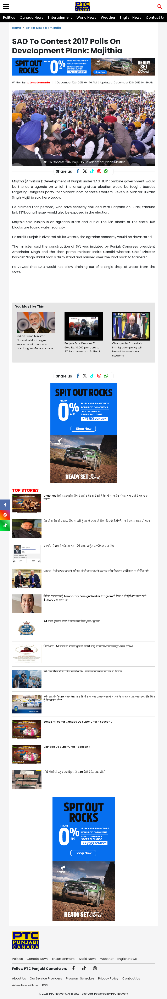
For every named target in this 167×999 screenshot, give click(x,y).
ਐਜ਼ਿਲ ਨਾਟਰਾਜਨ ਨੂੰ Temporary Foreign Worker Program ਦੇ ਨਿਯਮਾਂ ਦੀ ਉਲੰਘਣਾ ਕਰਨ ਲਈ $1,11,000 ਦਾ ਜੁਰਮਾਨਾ (95, 598)
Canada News (31, 17)
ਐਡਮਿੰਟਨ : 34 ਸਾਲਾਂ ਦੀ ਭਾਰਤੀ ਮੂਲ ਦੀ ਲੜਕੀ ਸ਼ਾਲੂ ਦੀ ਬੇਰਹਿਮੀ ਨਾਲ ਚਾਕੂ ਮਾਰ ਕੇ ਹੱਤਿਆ (88, 646)
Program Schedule (80, 978)
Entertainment (60, 17)
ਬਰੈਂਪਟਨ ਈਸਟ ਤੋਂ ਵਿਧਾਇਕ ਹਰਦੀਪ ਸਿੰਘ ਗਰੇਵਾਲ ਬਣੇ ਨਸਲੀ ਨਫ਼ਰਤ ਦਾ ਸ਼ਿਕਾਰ (83, 671)
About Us (19, 978)
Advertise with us (25, 985)
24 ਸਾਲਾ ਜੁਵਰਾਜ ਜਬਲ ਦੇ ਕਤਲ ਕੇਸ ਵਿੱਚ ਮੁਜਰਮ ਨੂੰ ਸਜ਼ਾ (72, 621)
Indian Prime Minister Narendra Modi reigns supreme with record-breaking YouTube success (35, 342)
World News (86, 17)
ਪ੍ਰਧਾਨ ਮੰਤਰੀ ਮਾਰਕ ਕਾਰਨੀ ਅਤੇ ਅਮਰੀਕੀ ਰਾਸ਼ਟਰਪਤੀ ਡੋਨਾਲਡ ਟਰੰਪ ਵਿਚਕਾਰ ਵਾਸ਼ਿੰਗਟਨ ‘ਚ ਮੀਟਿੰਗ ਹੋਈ (96, 571)
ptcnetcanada (38, 82)
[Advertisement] (87, 288)
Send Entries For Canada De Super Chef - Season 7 (78, 722)
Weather (108, 17)
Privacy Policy (109, 978)
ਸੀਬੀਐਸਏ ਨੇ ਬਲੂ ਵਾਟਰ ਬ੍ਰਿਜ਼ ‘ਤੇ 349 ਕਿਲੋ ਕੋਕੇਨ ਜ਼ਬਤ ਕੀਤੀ (74, 772)
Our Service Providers (46, 978)
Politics (9, 17)
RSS (45, 985)
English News (130, 17)
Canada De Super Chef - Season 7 (67, 747)
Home (16, 28)
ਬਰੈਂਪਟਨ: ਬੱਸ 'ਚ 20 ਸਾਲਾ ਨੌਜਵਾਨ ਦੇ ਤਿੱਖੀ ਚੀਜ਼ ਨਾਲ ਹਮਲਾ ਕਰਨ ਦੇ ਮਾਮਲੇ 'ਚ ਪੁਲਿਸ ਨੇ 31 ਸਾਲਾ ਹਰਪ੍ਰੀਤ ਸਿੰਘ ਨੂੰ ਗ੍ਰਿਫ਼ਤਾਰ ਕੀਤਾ (99, 698)
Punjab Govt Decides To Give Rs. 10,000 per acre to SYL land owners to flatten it (83, 347)
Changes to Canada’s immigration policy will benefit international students (127, 349)
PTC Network (119, 994)
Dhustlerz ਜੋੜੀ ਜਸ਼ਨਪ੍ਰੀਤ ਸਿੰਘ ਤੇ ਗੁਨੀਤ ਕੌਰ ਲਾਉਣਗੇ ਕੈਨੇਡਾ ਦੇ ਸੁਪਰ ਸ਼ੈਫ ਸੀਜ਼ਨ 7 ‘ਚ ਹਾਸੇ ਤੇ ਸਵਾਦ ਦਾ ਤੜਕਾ (96, 497)
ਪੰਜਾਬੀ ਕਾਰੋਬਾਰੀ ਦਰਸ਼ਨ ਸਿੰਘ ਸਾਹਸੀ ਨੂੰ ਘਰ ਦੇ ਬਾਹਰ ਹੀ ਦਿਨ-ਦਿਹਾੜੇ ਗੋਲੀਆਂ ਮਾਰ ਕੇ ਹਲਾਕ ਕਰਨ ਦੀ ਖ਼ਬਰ (97, 521)
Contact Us (155, 17)
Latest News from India (43, 28)
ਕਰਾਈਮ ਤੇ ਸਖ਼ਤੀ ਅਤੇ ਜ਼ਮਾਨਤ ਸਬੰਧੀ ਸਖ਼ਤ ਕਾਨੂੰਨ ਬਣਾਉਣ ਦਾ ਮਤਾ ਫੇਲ (79, 546)
